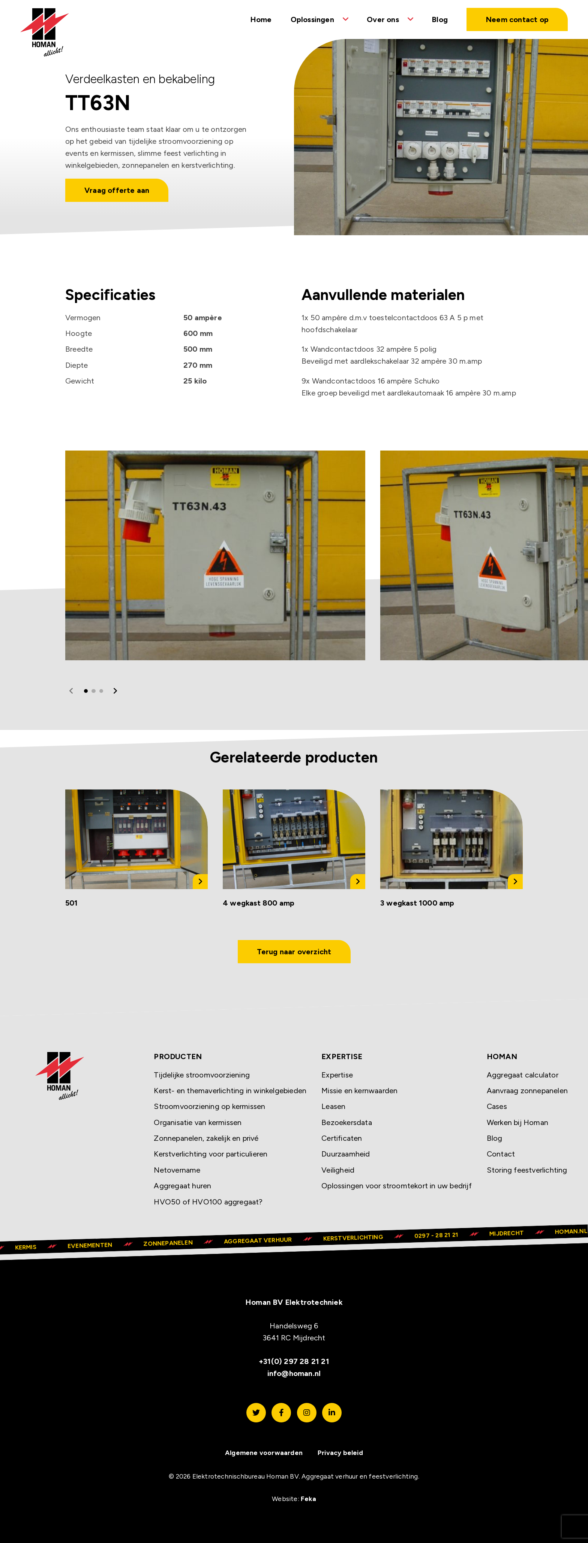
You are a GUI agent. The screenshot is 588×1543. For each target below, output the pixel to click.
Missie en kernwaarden (359, 1090)
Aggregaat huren (182, 1185)
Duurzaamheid (345, 1153)
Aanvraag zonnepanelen (527, 1090)
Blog (440, 19)
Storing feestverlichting (527, 1169)
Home (261, 19)
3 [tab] (101, 691)
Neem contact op (517, 19)
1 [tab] (86, 691)
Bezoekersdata (346, 1122)
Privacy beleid (340, 1452)
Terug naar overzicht (294, 951)
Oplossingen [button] (312, 19)
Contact (501, 1153)
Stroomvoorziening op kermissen (209, 1106)
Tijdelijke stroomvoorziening (202, 1074)
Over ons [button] (383, 19)
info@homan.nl (294, 1373)
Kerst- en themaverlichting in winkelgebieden (230, 1090)
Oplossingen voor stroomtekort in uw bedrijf (396, 1185)
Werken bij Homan (517, 1122)
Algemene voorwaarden (264, 1452)
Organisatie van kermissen (198, 1122)
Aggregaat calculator (522, 1074)
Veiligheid (337, 1169)
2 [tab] (93, 691)
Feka (308, 1499)
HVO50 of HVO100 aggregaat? (208, 1201)
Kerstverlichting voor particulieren (210, 1153)
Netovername (177, 1169)
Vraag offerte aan (116, 190)
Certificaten (341, 1138)
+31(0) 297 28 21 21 (294, 1361)
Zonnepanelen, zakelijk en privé (206, 1138)
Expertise (337, 1074)
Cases (497, 1106)
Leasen (333, 1106)
